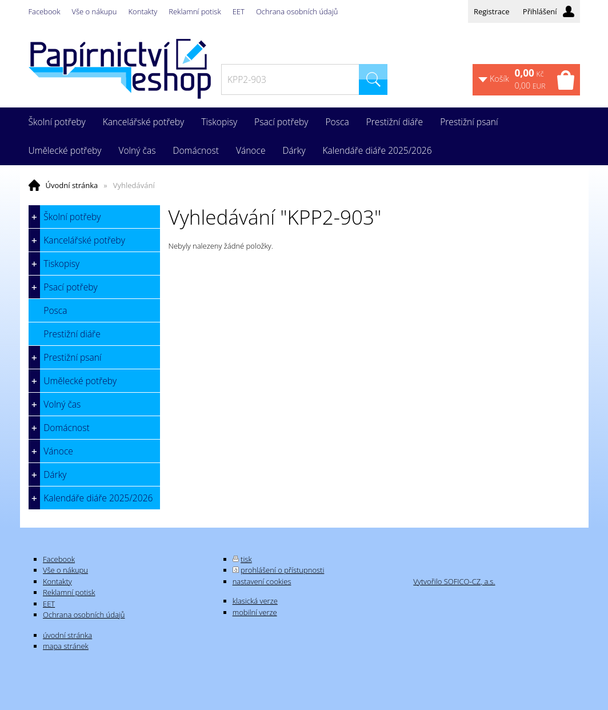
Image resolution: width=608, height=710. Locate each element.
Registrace (492, 11)
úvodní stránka (67, 635)
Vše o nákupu (94, 11)
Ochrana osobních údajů (297, 11)
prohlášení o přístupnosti (282, 570)
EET (239, 11)
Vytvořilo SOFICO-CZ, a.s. (454, 581)
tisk (246, 559)
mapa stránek (66, 646)
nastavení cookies (262, 581)
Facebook (45, 11)
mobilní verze (255, 612)
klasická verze (255, 601)
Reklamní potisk (195, 11)
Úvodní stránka (72, 185)
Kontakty (143, 11)
